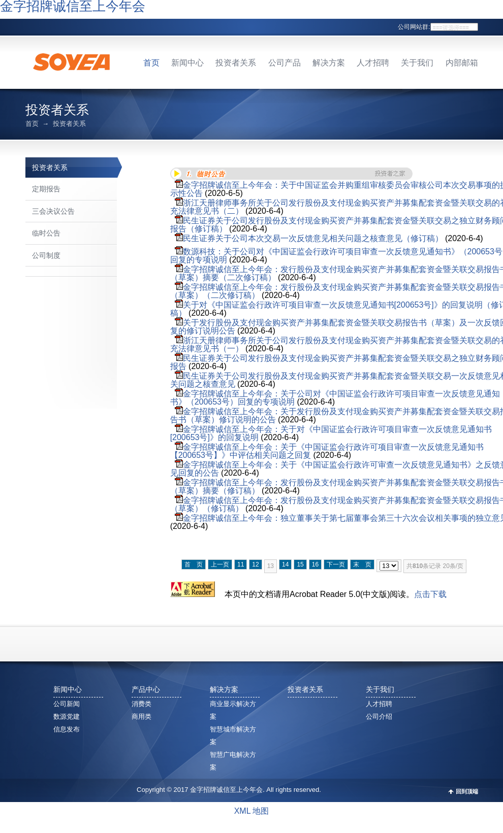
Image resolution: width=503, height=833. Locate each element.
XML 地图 (251, 811)
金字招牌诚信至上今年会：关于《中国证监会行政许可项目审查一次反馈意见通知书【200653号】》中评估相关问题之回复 (327, 451)
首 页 (193, 564)
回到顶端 (467, 791)
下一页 (336, 564)
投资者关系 (235, 62)
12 (255, 564)
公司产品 (284, 62)
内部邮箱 (462, 62)
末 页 (362, 564)
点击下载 (430, 594)
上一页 (220, 564)
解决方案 (328, 62)
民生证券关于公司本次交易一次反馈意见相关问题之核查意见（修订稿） (313, 238)
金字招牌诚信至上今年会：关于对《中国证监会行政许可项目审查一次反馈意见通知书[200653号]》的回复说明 (331, 433)
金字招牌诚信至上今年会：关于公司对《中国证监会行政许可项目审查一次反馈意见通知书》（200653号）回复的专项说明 (335, 397)
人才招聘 (373, 62)
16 (315, 564)
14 (285, 564)
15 (300, 564)
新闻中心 (187, 62)
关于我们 (417, 62)
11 (240, 564)
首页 (151, 62)
